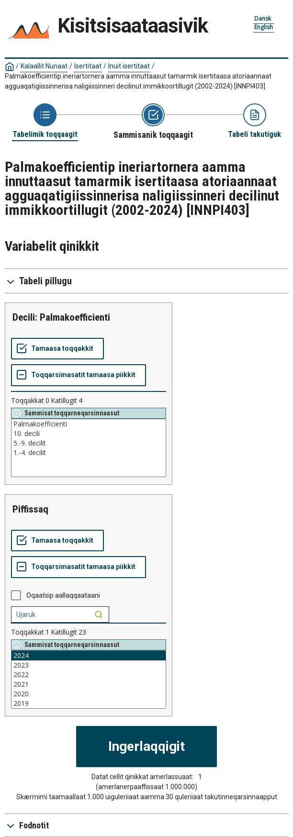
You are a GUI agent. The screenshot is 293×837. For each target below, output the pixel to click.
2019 (88, 703)
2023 (88, 665)
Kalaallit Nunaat (44, 66)
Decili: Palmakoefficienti (61, 317)
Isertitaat (87, 66)
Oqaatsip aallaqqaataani (63, 595)
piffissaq (30, 509)
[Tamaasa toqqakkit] (57, 349)
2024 (88, 655)
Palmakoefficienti (88, 424)
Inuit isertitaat (129, 66)
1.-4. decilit (88, 453)
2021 (88, 684)
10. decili (88, 433)
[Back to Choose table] (45, 121)
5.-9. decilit (88, 443)
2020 (88, 694)
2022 (88, 675)
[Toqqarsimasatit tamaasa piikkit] (78, 375)
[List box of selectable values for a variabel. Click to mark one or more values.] (88, 448)
